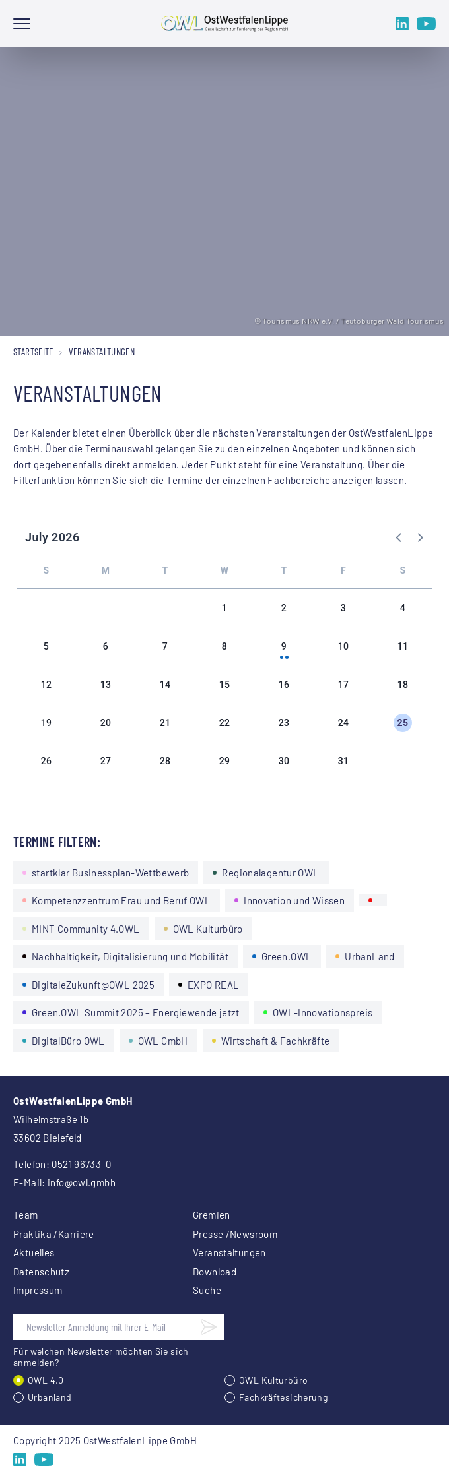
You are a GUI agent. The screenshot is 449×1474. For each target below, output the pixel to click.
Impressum (37, 1290)
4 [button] (402, 608)
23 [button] (284, 723)
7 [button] (165, 646)
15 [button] (224, 684)
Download (214, 1271)
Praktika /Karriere (53, 1234)
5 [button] (46, 646)
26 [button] (46, 761)
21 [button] (165, 723)
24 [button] (343, 723)
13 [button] (106, 684)
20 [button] (106, 723)
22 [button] (224, 723)
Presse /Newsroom (235, 1234)
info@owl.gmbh (82, 1182)
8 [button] (224, 646)
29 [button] (224, 761)
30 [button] (284, 761)
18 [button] (403, 684)
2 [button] (284, 608)
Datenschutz (41, 1271)
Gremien (211, 1215)
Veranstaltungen (229, 1252)
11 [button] (403, 646)
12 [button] (46, 684)
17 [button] (343, 684)
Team (25, 1215)
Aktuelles (33, 1252)
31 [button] (343, 761)
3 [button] (343, 608)
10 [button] (343, 646)
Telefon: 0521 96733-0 (62, 1164)
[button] (399, 537)
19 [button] (46, 723)
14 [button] (165, 684)
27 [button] (106, 761)
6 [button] (105, 646)
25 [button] (403, 723)
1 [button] (224, 608)
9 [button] (284, 646)
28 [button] (165, 761)
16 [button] (284, 684)
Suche (207, 1290)
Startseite (33, 351)
